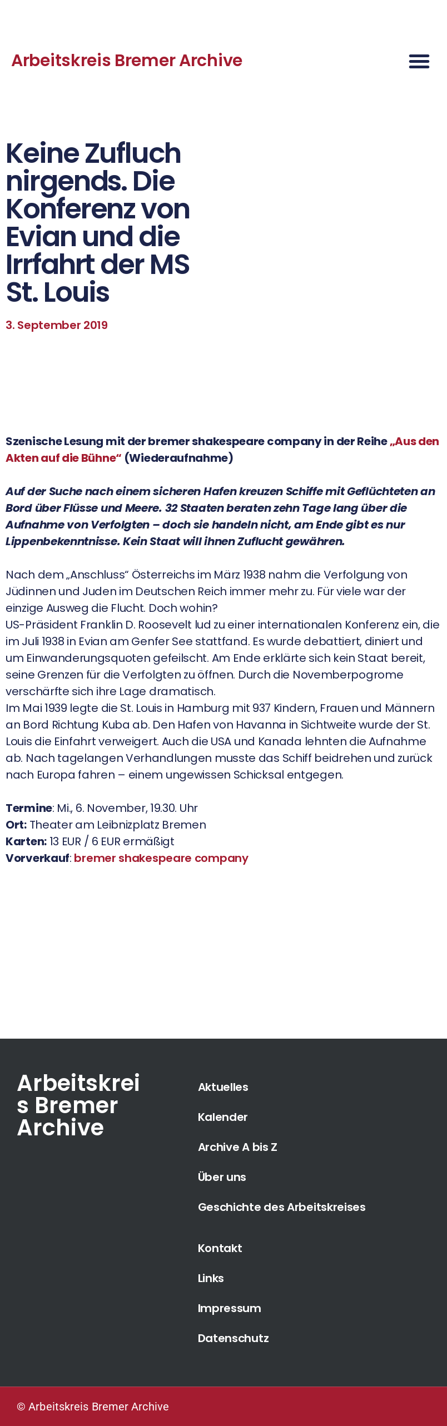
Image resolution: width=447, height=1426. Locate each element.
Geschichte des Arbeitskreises (282, 1207)
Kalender (223, 1117)
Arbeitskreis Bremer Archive (126, 60)
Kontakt (220, 1248)
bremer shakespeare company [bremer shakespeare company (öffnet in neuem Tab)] (161, 858)
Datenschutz (233, 1338)
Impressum (229, 1308)
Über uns (222, 1177)
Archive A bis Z (238, 1147)
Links (211, 1278)
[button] (419, 61)
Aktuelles (223, 1087)
